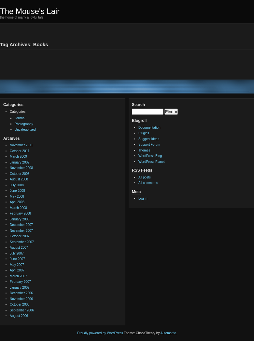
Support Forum (149, 144)
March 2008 (18, 208)
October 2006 (20, 304)
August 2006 (19, 316)
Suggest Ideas (148, 139)
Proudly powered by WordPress (100, 333)
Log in (142, 198)
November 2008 (21, 168)
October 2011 (20, 151)
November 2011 (21, 145)
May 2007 (17, 265)
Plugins (143, 133)
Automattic (168, 333)
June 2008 (17, 190)
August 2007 (19, 247)
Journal (20, 118)
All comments (148, 183)
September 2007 (22, 242)
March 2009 (18, 156)
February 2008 (20, 213)
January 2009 (20, 162)
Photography (24, 124)
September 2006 (22, 310)
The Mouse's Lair (30, 11)
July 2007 (17, 253)
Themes (144, 150)
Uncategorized (25, 129)
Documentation (149, 127)
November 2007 (21, 230)
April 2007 (17, 270)
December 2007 (21, 225)
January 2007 (20, 287)
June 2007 (17, 259)
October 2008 (20, 174)
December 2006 (21, 293)
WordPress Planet (151, 162)
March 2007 (18, 276)
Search (138, 104)
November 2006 (21, 299)
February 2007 (20, 281)
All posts (144, 177)
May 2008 (17, 196)
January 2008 (20, 219)
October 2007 (20, 236)
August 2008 (19, 179)
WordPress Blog (150, 156)
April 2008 (17, 202)
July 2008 (17, 185)
